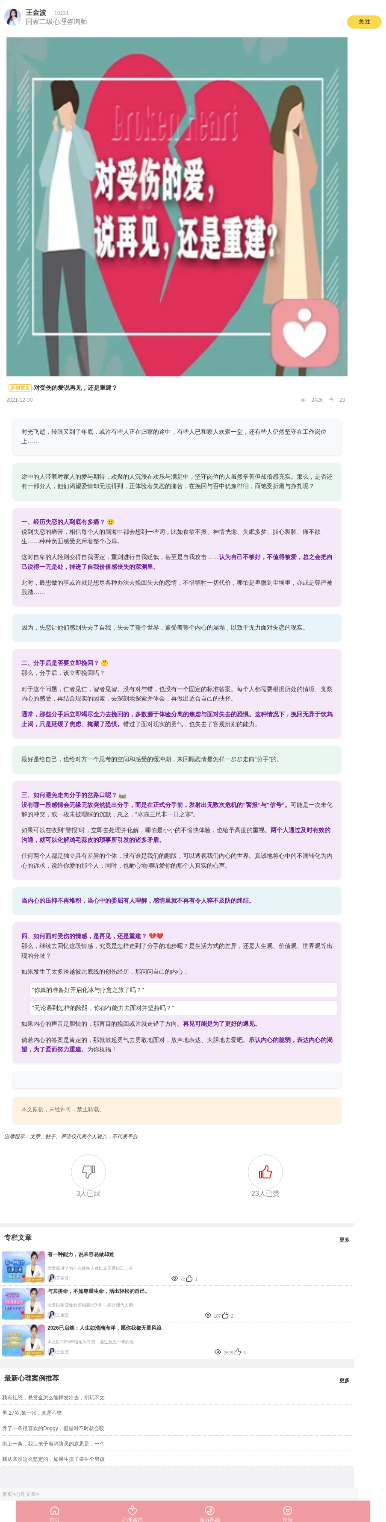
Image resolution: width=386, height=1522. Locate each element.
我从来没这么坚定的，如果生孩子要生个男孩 (53, 1459)
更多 (344, 1240)
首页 (7, 1494)
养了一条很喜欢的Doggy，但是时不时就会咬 (53, 1428)
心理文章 (25, 1494)
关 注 (364, 22)
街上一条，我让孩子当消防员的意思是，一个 (53, 1444)
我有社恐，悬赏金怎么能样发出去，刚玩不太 (53, 1398)
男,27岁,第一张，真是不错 (32, 1413)
